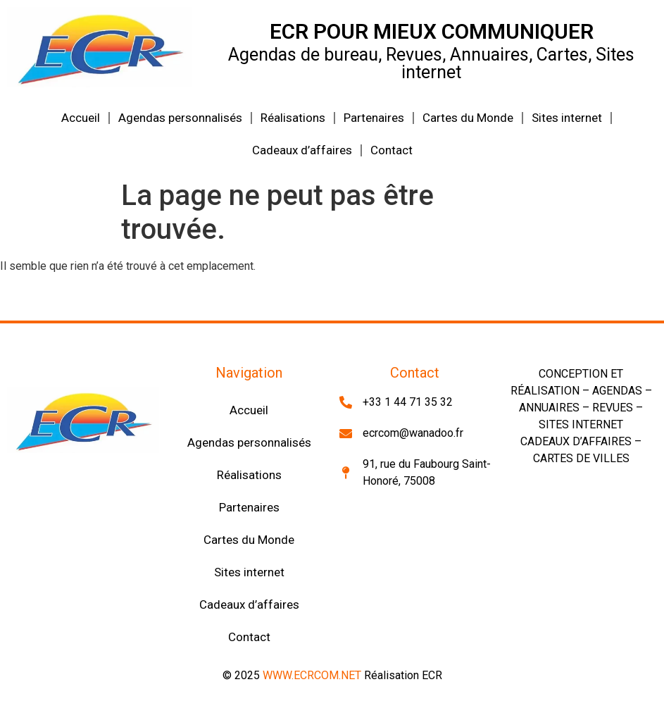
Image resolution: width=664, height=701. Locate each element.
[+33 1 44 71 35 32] (345, 402)
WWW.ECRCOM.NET (312, 675)
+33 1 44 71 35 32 (408, 402)
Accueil (80, 118)
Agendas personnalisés (180, 118)
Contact (391, 150)
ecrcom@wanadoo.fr (413, 433)
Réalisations (293, 118)
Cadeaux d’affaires (302, 150)
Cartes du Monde (467, 118)
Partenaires (374, 118)
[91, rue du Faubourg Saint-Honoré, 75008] (345, 472)
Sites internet (567, 118)
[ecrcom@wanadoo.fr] (345, 433)
